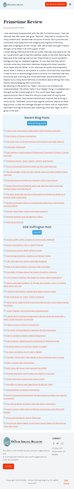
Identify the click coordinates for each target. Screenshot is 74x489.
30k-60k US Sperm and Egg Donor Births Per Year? (28, 384)
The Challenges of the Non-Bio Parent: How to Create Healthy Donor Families (36, 173)
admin (8, 28)
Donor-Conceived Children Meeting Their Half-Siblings (30, 166)
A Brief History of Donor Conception (21, 324)
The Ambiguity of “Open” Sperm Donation (24, 296)
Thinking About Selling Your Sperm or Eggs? (25, 346)
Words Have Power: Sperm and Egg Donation (26, 211)
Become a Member (55, 4)
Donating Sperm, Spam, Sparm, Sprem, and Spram (28, 160)
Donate (8, 466)
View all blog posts (37, 123)
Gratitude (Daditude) (14, 146)
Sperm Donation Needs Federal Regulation (25, 335)
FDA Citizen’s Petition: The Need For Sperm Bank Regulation (33, 277)
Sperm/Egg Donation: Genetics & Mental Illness (27, 255)
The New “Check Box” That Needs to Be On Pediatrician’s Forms (34, 357)
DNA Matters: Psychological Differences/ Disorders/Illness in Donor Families (36, 154)
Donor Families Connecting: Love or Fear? (24, 378)
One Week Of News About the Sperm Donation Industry (30, 272)
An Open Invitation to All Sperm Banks (23, 351)
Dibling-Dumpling (13, 222)
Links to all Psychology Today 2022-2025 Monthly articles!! (32, 130)
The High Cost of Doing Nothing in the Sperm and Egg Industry (34, 141)
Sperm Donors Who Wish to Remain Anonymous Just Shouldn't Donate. (34, 410)
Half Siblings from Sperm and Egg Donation (25, 261)
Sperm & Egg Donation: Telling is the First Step (27, 266)
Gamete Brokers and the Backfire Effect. (23, 216)
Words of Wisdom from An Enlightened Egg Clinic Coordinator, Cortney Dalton (34, 204)
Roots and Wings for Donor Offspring (22, 417)
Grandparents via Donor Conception (22, 389)
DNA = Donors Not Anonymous (19, 362)
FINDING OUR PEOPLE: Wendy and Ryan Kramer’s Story (30, 291)
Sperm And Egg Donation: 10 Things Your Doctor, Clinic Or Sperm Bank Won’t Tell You (35, 284)
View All (37, 232)
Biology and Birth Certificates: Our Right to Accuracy (29, 373)
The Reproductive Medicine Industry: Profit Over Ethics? (31, 180)
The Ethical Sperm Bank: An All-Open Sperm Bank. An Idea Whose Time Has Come (35, 424)
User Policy (66, 481)
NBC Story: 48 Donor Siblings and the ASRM (25, 368)
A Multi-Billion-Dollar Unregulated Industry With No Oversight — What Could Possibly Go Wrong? (34, 318)
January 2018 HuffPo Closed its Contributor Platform (29, 239)
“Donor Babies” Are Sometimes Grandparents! (26, 310)
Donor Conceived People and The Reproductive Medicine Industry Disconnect (35, 397)
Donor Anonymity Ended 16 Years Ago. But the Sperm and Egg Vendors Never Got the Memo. (33, 187)
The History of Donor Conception (20, 136)
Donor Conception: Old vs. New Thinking (23, 244)
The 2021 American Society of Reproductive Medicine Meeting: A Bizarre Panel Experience (34, 196)
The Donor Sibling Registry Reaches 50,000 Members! (30, 330)
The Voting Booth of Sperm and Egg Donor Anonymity (30, 403)
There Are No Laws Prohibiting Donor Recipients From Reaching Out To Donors (36, 304)
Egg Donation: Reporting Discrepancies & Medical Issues (31, 340)
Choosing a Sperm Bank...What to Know (23, 250)
